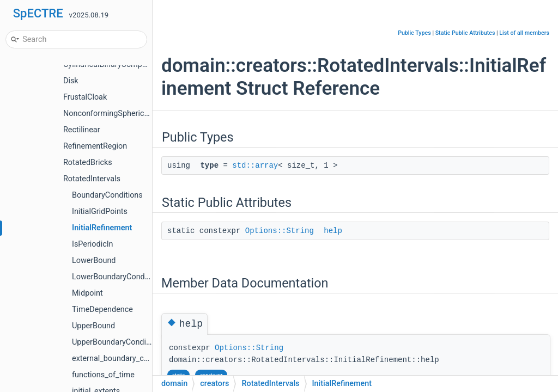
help (333, 230)
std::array (255, 165)
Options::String (279, 230)
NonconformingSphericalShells (117, 113)
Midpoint (87, 293)
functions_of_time (103, 374)
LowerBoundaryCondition (116, 276)
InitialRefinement (102, 227)
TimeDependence (102, 309)
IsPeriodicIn (92, 244)
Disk (70, 80)
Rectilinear (81, 129)
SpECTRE (38, 13)
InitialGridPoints (100, 211)
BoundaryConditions (107, 195)
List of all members (524, 32)
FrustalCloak (85, 97)
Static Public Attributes (465, 32)
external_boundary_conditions (124, 358)
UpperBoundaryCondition (115, 342)
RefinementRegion (95, 146)
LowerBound (94, 260)
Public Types (414, 32)
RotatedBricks (87, 162)
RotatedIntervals (91, 178)
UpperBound (93, 325)
